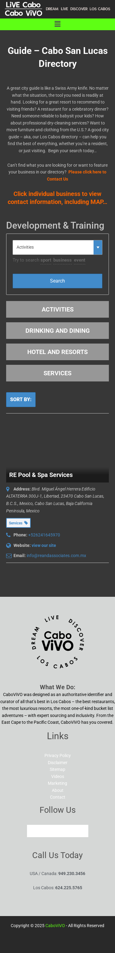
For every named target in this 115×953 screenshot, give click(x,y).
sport (45, 260)
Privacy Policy (57, 755)
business (62, 260)
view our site (44, 545)
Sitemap (57, 769)
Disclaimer (57, 762)
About (57, 790)
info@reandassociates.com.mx (56, 555)
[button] (57, 24)
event (79, 260)
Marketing (57, 783)
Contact (57, 797)
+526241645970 (44, 534)
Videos (57, 776)
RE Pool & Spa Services (41, 475)
